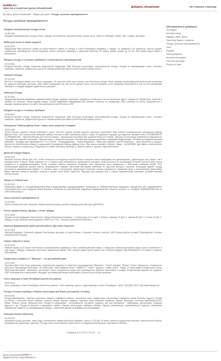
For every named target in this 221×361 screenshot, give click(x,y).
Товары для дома (41, 14)
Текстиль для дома (175, 61)
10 (94, 332)
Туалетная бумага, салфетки (180, 40)
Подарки (170, 50)
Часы (168, 47)
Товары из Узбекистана (16, 180)
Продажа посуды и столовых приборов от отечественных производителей (42, 60)
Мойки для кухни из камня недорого (22, 42)
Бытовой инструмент (176, 57)
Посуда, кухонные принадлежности (183, 44)
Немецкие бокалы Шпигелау (18, 314)
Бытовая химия (173, 33)
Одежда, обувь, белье (177, 37)
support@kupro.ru (27, 357)
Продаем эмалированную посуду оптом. (24, 29)
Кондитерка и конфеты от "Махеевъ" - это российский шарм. (35, 259)
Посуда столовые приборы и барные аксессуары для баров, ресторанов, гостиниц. (47, 291)
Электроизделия (174, 54)
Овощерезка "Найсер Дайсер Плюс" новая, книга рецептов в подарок (39, 125)
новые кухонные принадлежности (21, 198)
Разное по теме (173, 64)
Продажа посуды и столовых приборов (24, 110)
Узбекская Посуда (13, 75)
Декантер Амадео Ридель (17, 153)
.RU (10, 5)
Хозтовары (171, 30)
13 (99, 332)
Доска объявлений (22, 14)
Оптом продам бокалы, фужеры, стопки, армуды (29, 210)
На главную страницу (203, 6)
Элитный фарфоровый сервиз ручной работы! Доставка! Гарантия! (39, 226)
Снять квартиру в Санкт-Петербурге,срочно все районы (32, 279)
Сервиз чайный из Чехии (17, 241)
